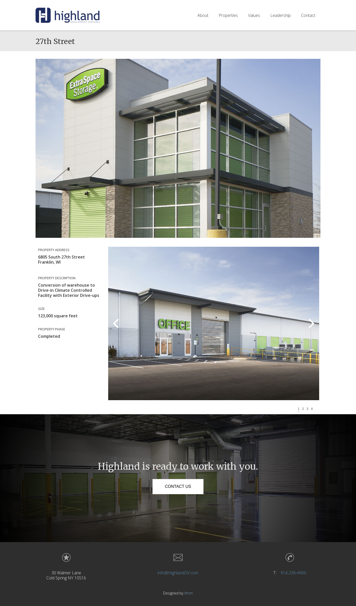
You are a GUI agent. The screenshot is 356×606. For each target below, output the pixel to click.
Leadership (280, 15)
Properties (228, 15)
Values (254, 15)
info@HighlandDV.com (178, 573)
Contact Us (178, 486)
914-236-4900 (293, 573)
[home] (67, 15)
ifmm (188, 593)
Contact (308, 15)
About (202, 15)
